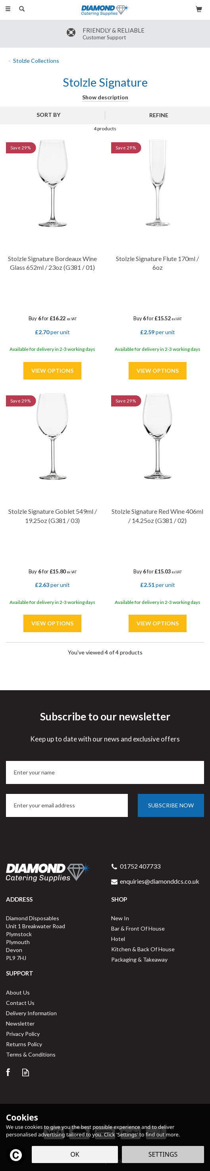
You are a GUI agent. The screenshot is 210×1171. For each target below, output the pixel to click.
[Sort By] (51, 114)
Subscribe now (171, 805)
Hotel (118, 938)
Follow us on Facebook (8, 1072)
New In (120, 918)
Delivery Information (31, 1013)
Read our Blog (26, 1072)
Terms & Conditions (31, 1054)
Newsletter (20, 1023)
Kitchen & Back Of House (143, 949)
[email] (67, 805)
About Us (18, 992)
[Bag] (199, 9)
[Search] (22, 9)
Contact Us (20, 1002)
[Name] (105, 772)
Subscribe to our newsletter (105, 726)
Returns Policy (24, 1044)
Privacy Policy (23, 1033)
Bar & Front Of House (138, 928)
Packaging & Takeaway (139, 959)
